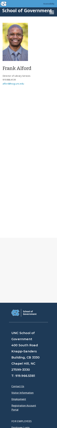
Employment (18, 326)
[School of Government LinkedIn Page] (30, 376)
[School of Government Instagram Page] (38, 376)
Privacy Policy (20, 412)
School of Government (27, 10)
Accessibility (48, 3)
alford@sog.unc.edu (13, 83)
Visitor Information (22, 320)
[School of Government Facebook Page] (14, 376)
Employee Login (20, 355)
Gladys (16, 363)
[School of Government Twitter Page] (22, 376)
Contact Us (17, 313)
